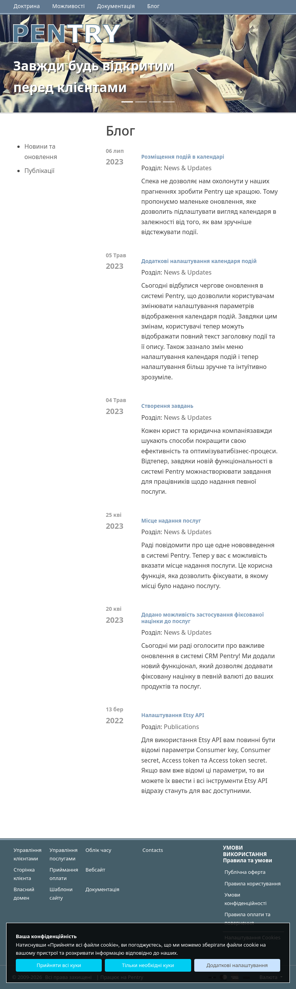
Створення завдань (167, 405)
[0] (127, 101)
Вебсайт (95, 869)
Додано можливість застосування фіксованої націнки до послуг (202, 617)
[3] (169, 101)
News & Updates (188, 168)
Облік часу (98, 850)
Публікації (39, 170)
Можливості (68, 6)
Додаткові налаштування (237, 965)
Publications (181, 726)
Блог (153, 6)
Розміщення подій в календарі (182, 156)
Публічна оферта (245, 871)
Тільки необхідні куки (148, 965)
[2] (155, 101)
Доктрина (26, 6)
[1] (141, 101)
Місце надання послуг (171, 520)
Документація (116, 6)
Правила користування (252, 883)
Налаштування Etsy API (172, 715)
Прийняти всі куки (59, 965)
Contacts (153, 850)
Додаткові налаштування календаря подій (198, 261)
